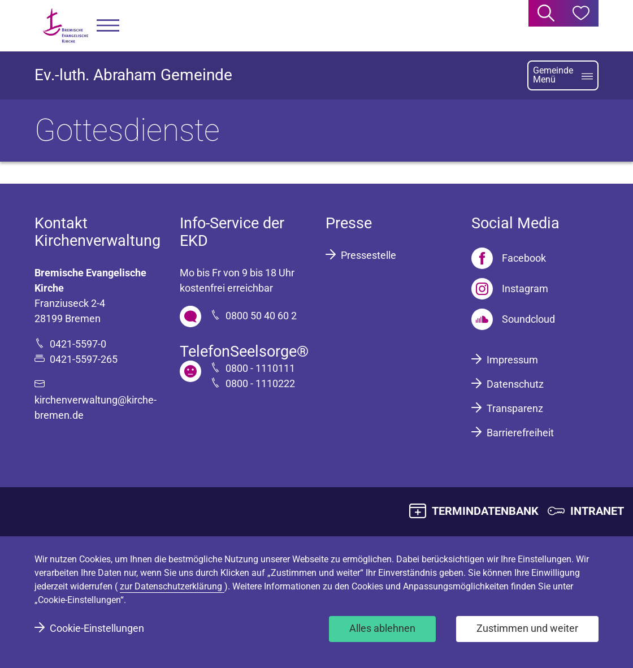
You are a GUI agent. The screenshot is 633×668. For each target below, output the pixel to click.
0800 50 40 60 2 (261, 316)
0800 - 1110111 (260, 368)
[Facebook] (508, 258)
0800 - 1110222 (260, 383)
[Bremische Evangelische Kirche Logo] (65, 25)
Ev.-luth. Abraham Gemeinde (133, 75)
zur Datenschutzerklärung (172, 586)
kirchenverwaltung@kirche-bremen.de (95, 407)
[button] (108, 25)
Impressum (512, 360)
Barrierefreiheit (520, 433)
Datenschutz (515, 384)
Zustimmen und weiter (527, 628)
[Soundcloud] (513, 319)
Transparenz (515, 408)
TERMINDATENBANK (485, 511)
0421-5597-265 (84, 359)
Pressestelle (368, 255)
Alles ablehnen (382, 628)
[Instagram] (509, 289)
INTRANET (597, 511)
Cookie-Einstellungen (97, 628)
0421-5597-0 (78, 344)
